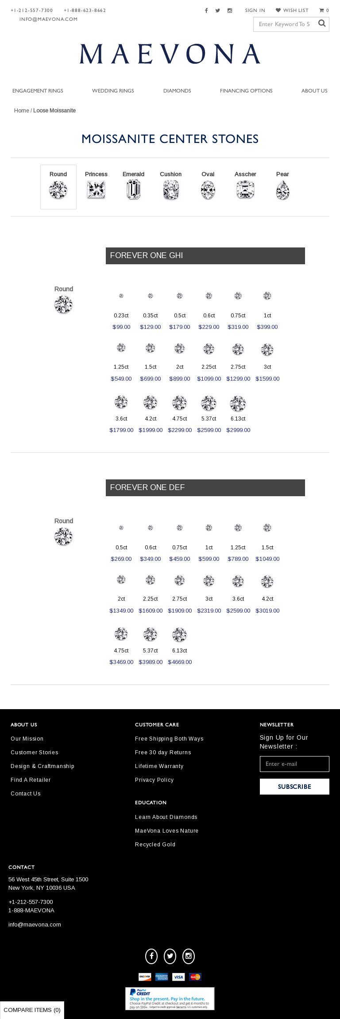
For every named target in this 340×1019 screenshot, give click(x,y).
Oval (208, 186)
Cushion (171, 186)
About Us (314, 90)
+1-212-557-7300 (32, 10)
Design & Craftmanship (42, 766)
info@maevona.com (48, 19)
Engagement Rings (37, 90)
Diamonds (177, 90)
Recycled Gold (155, 844)
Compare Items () (32, 1010)
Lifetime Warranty (159, 766)
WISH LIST (292, 10)
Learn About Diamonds (166, 817)
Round (58, 186)
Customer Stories (34, 752)
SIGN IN (255, 10)
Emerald (134, 186)
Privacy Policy (154, 780)
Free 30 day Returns (163, 752)
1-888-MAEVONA (31, 910)
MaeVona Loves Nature (167, 831)
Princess (96, 186)
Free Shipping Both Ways (169, 739)
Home (21, 111)
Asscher (245, 186)
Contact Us (26, 794)
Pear (282, 186)
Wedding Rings (113, 90)
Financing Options (246, 90)
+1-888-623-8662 (85, 10)
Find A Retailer (31, 780)
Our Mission (27, 739)
